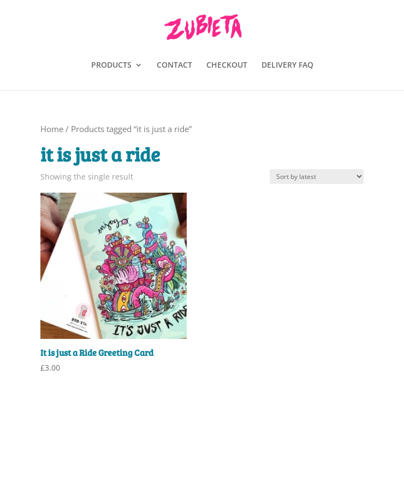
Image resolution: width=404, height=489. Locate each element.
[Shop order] (317, 176)
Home (51, 128)
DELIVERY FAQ (287, 65)
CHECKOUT (226, 65)
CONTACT (174, 65)
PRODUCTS (111, 65)
